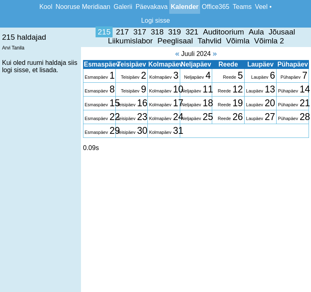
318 (72, 32)
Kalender (184, 6)
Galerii (122, 6)
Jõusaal (196, 32)
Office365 (215, 6)
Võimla (152, 40)
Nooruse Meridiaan (82, 6)
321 (106, 32)
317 (54, 32)
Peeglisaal (282, 32)
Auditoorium (138, 32)
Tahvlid (124, 40)
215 (19, 32)
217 (37, 32)
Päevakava (152, 6)
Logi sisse (155, 20)
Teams (241, 6)
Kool (45, 6)
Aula (171, 32)
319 (89, 32)
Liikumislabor (236, 32)
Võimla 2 (184, 40)
